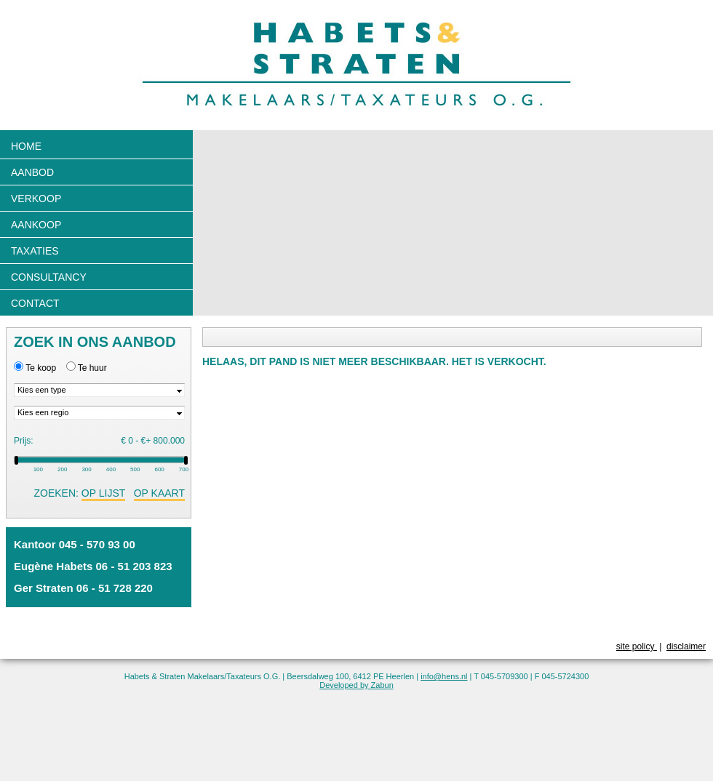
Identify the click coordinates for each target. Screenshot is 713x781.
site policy (636, 646)
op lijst (103, 493)
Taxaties (35, 251)
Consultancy (49, 277)
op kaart (159, 493)
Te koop (40, 368)
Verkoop (36, 198)
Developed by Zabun (356, 685)
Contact (35, 303)
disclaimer (686, 646)
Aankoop (36, 225)
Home (26, 146)
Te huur (92, 368)
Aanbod (32, 172)
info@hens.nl (444, 676)
